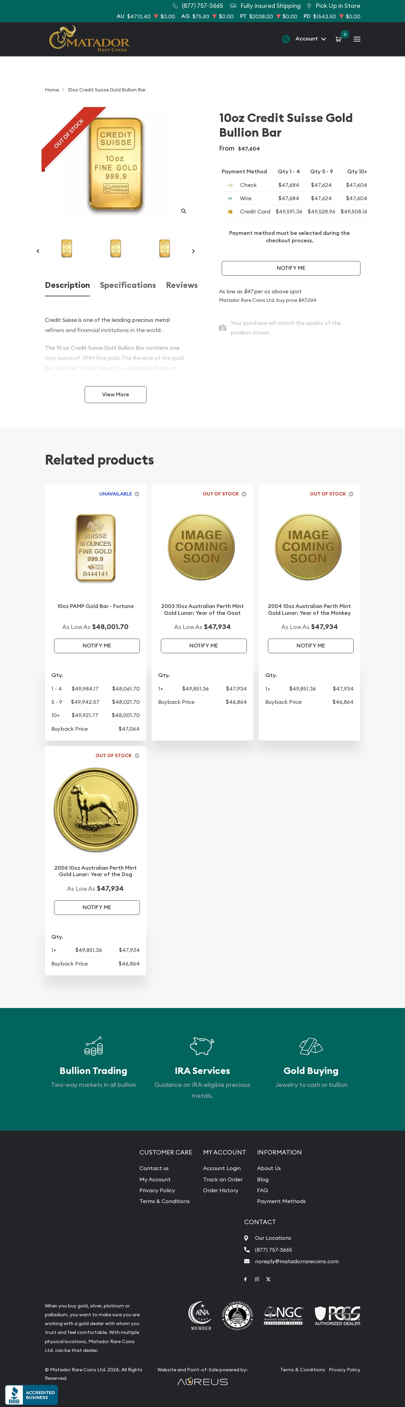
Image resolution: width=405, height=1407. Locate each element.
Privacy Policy (157, 1190)
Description (67, 285)
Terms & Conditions (164, 1201)
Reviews (182, 285)
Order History (220, 1190)
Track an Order (222, 1179)
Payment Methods (281, 1201)
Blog (263, 1179)
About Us (269, 1168)
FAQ (262, 1190)
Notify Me (291, 268)
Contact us (154, 1168)
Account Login (222, 1168)
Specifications (128, 285)
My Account (155, 1179)
